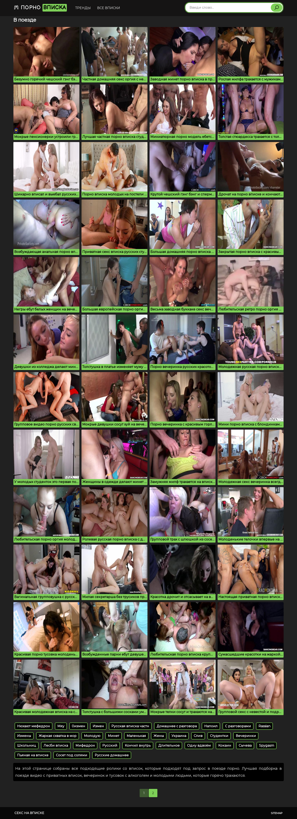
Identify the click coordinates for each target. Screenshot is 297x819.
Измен (98, 726)
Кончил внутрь (138, 745)
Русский (109, 745)
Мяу (60, 726)
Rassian (264, 726)
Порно (40, 8)
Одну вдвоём (199, 745)
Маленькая (136, 736)
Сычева (245, 745)
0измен (78, 726)
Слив (198, 736)
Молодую (92, 736)
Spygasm (266, 745)
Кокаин (224, 745)
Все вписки (108, 8)
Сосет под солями (71, 755)
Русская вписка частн (130, 726)
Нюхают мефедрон (33, 726)
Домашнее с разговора (177, 726)
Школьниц (26, 745)
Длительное (169, 745)
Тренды (83, 8)
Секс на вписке (29, 813)
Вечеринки (246, 736)
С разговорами (238, 726)
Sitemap (277, 813)
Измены (24, 736)
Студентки (219, 736)
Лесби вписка (56, 745)
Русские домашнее (112, 755)
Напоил (211, 726)
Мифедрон (85, 745)
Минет (113, 736)
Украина (178, 736)
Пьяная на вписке (32, 755)
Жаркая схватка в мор (58, 736)
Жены (158, 736)
